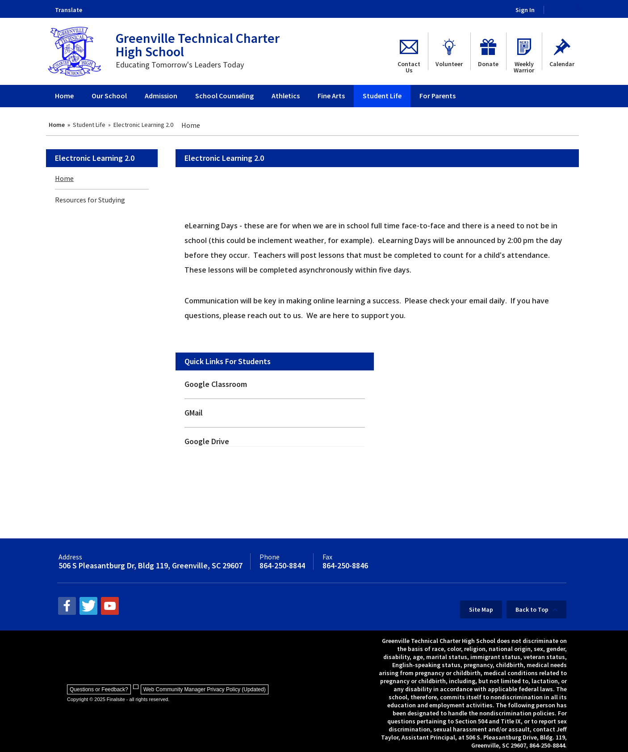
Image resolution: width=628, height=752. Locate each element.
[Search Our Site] (564, 10)
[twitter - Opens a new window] (88, 606)
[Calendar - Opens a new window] (562, 51)
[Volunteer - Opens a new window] (449, 51)
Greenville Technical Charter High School (198, 44)
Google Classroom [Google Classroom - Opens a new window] (215, 384)
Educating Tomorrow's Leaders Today (180, 64)
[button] (579, 10)
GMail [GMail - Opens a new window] (193, 413)
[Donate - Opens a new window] (488, 51)
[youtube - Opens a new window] (110, 606)
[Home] (64, 96)
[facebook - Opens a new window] (67, 606)
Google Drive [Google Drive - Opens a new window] (206, 441)
